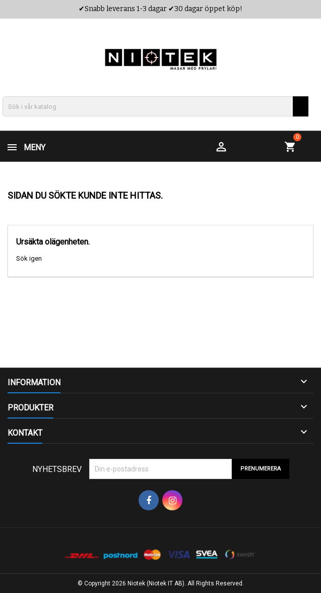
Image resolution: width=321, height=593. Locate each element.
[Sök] (155, 106)
